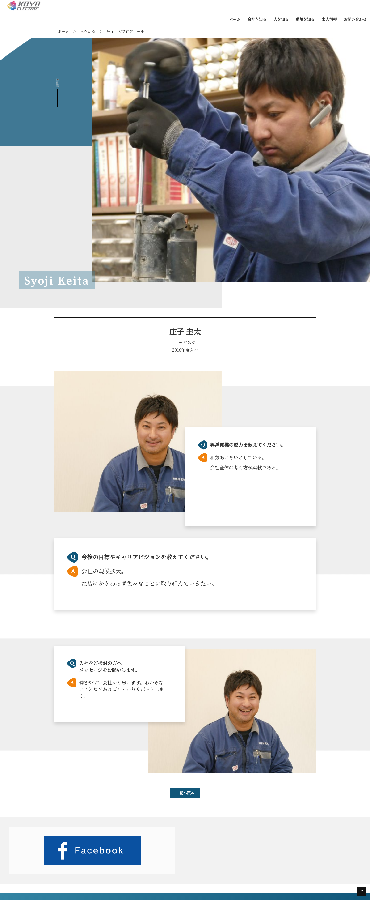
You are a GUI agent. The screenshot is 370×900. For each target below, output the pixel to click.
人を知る (87, 31)
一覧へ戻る (185, 793)
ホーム (63, 31)
